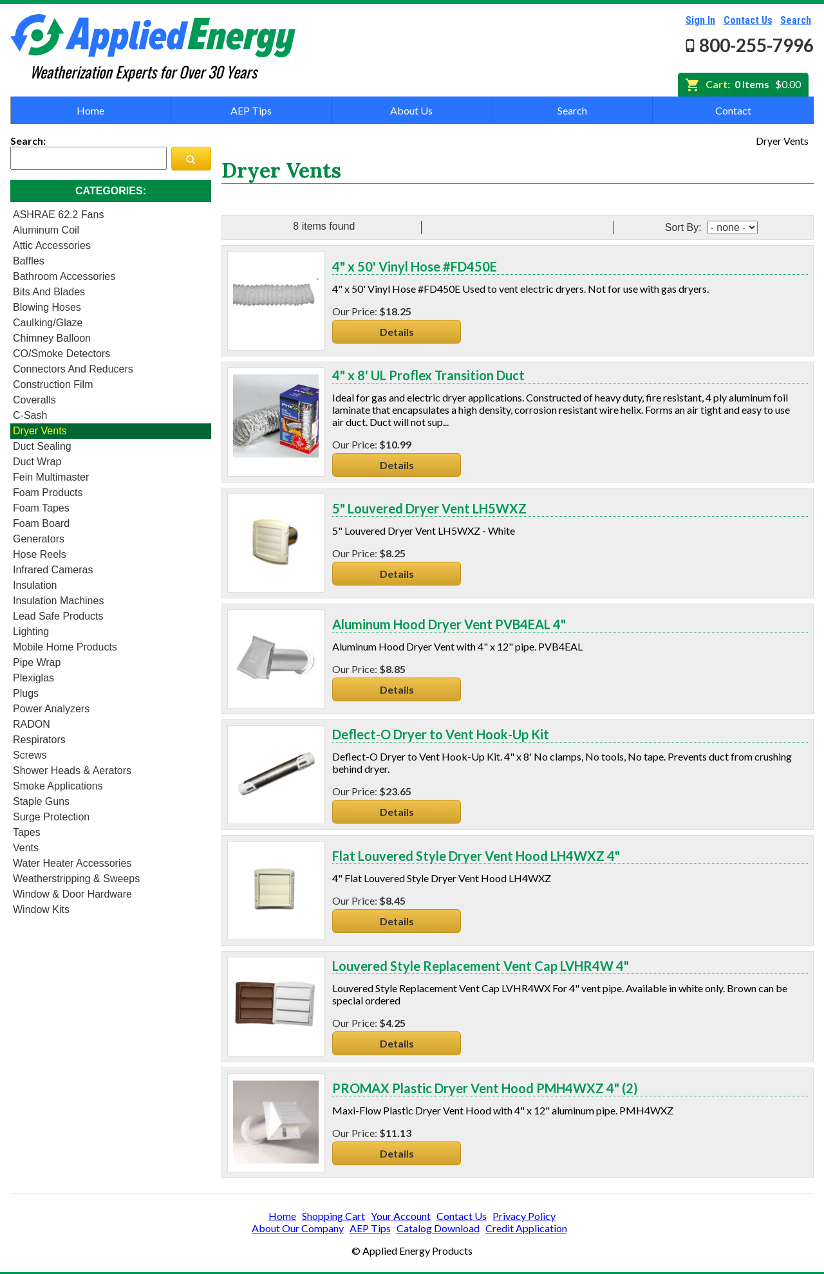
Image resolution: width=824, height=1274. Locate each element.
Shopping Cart (333, 1216)
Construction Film (53, 384)
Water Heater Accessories (72, 863)
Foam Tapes (41, 508)
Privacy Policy (524, 1216)
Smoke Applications (58, 785)
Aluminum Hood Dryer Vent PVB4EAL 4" (449, 624)
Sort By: (684, 227)
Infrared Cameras (53, 569)
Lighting (31, 631)
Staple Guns (41, 801)
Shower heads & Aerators (72, 770)
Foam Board (41, 523)
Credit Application (526, 1228)
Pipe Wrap (37, 662)
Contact (733, 110)
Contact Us (748, 20)
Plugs (26, 693)
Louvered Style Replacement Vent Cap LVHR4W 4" (480, 966)
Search (795, 20)
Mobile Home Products (65, 647)
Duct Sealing (42, 446)
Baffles (28, 260)
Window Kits (41, 909)
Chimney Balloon (52, 338)
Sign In (700, 20)
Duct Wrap (37, 461)
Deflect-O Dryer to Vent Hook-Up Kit (440, 734)
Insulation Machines (58, 600)
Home (90, 110)
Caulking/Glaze (48, 322)
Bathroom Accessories (64, 276)
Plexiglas (33, 677)
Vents (26, 847)
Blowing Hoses (47, 307)
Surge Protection (51, 816)
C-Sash (30, 415)
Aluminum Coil (46, 230)
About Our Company (298, 1228)
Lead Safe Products (58, 616)
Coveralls (34, 399)
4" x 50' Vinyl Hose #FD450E (414, 266)
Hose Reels (39, 554)
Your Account (401, 1216)
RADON (31, 724)
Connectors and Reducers (73, 369)
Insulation (35, 585)
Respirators (39, 739)
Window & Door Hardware (72, 894)
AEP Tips (251, 110)
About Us (411, 110)
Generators (38, 538)
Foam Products (47, 492)
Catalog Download (438, 1228)
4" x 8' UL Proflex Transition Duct (428, 375)
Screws (29, 755)
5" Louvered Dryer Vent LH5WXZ (429, 508)
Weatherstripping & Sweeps (76, 878)
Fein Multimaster (51, 477)
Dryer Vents (40, 430)
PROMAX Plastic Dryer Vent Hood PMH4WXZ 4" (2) (485, 1088)
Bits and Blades (49, 291)
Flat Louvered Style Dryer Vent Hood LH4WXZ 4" (476, 855)
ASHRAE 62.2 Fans (58, 214)
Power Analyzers (51, 708)
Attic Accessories (52, 245)
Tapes (27, 832)
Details (397, 332)
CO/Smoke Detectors (61, 353)
